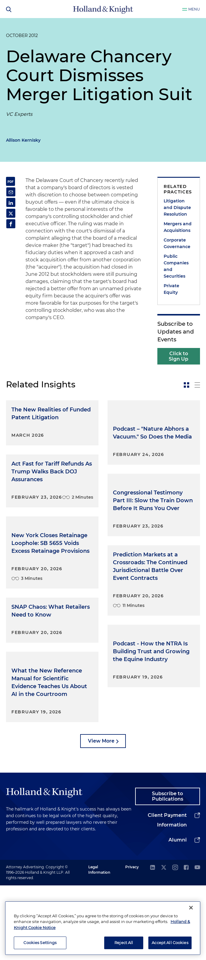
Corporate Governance (177, 243)
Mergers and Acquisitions (178, 227)
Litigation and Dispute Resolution (177, 207)
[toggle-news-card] (186, 385)
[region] (103, 928)
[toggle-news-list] (197, 385)
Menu (194, 9)
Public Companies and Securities (176, 266)
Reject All (123, 942)
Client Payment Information (167, 894)
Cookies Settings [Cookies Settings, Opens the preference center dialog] (39, 942)
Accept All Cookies (170, 942)
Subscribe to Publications (167, 870)
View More (101, 815)
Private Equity (171, 289)
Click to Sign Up (178, 356)
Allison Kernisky (23, 140)
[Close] (191, 907)
